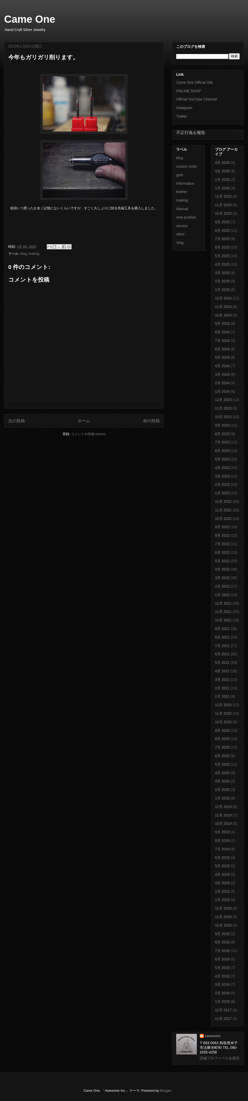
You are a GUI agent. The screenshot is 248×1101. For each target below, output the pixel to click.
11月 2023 (223, 408)
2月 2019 (222, 891)
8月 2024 (222, 332)
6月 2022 (222, 552)
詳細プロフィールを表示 (219, 1058)
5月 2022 (222, 561)
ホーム (84, 421)
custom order (186, 166)
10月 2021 (223, 620)
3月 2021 (222, 679)
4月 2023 (222, 468)
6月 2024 (222, 349)
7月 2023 (222, 442)
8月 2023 (222, 434)
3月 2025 (222, 273)
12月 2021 (223, 603)
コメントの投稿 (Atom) (88, 434)
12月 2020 (223, 705)
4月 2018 (222, 976)
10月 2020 (223, 722)
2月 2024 (222, 383)
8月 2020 (222, 739)
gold (179, 175)
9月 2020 (222, 730)
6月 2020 (222, 756)
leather (181, 192)
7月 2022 (222, 544)
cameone (213, 1036)
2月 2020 (222, 790)
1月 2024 (222, 391)
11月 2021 (223, 612)
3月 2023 (222, 476)
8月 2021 (222, 637)
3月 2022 (222, 578)
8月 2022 (222, 535)
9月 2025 (222, 222)
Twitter (181, 116)
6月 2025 (222, 247)
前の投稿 (151, 421)
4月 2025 (222, 264)
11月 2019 (223, 815)
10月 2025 (223, 213)
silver (180, 234)
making (33, 254)
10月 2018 (223, 925)
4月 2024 (222, 366)
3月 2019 (222, 883)
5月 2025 (222, 256)
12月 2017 (223, 1010)
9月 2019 (222, 832)
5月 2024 (222, 357)
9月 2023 (222, 425)
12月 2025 (223, 196)
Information (185, 183)
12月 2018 (223, 908)
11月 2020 (223, 713)
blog (23, 254)
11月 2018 (223, 917)
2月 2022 (222, 586)
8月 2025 (222, 230)
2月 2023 (222, 484)
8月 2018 (222, 942)
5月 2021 (222, 662)
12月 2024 (223, 298)
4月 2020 (222, 773)
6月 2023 (222, 451)
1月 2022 (222, 595)
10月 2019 (223, 823)
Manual (182, 209)
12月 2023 (223, 400)
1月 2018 (222, 1001)
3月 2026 (222, 171)
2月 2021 (222, 688)
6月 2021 (222, 654)
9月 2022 (222, 527)
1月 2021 (222, 696)
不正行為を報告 (190, 132)
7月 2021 (222, 646)
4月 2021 (222, 671)
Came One (29, 19)
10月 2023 (223, 417)
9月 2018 (222, 934)
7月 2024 (222, 340)
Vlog (179, 243)
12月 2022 (223, 501)
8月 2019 (222, 840)
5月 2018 (222, 968)
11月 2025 (223, 205)
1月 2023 (222, 493)
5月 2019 (222, 866)
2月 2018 (222, 993)
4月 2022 (222, 569)
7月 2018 (222, 951)
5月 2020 (222, 764)
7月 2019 (222, 849)
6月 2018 (222, 959)
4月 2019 (222, 874)
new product (186, 217)
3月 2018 (222, 984)
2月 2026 (222, 180)
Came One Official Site (194, 82)
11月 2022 (223, 510)
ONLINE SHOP (188, 91)
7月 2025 (222, 239)
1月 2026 (222, 188)
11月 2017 (223, 1019)
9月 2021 (222, 629)
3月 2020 (222, 781)
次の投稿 (16, 421)
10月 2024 (223, 315)
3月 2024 (222, 374)
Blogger (165, 1090)
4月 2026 (222, 162)
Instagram (184, 108)
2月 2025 (222, 281)
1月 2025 (222, 290)
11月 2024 (223, 307)
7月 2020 (222, 747)
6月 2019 (222, 858)
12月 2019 (223, 807)
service (182, 226)
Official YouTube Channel (196, 99)
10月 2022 (223, 519)
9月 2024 (222, 323)
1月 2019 (222, 900)
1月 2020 (222, 798)
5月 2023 (222, 459)
